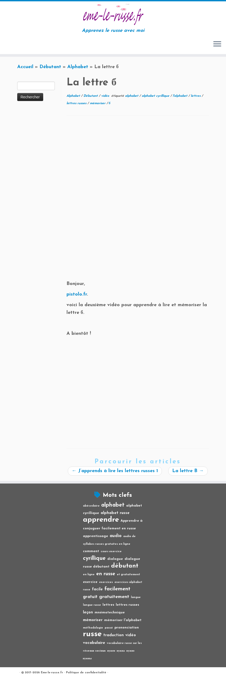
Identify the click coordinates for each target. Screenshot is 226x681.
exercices (106, 582)
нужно (130, 650)
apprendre (101, 520)
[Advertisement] (138, 161)
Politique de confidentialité (86, 672)
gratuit (90, 597)
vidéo (105, 96)
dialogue (115, 559)
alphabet (132, 96)
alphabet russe (115, 513)
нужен (111, 650)
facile (97, 589)
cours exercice (111, 551)
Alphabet (77, 66)
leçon (88, 612)
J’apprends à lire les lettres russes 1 (115, 470)
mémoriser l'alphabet (122, 620)
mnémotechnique (110, 612)
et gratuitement (128, 574)
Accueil (25, 66)
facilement (117, 589)
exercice (90, 582)
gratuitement (114, 597)
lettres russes (77, 103)
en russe (105, 574)
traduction (113, 635)
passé (109, 627)
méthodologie (93, 627)
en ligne (89, 574)
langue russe (92, 605)
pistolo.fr (77, 294)
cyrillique (94, 558)
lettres (196, 96)
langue (136, 597)
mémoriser (98, 103)
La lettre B (188, 470)
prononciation (126, 627)
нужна (121, 650)
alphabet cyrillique (156, 96)
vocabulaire (94, 643)
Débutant (50, 66)
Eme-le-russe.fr (52, 672)
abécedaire (91, 505)
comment (91, 551)
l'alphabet (180, 96)
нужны (87, 658)
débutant (124, 566)
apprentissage (95, 536)
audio (116, 536)
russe (92, 634)
